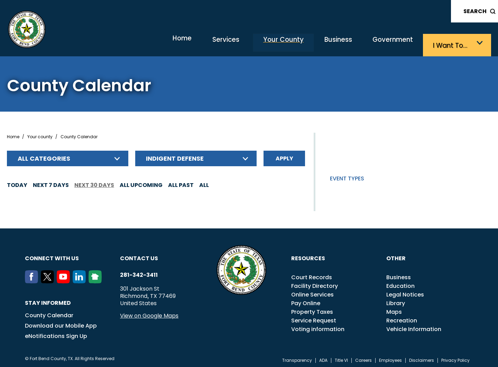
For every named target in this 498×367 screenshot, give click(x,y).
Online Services (312, 292)
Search (475, 11)
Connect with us (52, 256)
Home (146, 43)
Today (17, 183)
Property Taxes (312, 309)
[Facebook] (33, 278)
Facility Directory (314, 284)
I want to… (453, 43)
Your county (40, 134)
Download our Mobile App (61, 323)
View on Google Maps (149, 313)
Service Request (313, 318)
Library (395, 301)
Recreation (401, 318)
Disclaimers (421, 358)
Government (387, 43)
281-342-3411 (139, 272)
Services (198, 43)
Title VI (341, 358)
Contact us (139, 256)
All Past (181, 183)
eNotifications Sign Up (56, 334)
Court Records (311, 275)
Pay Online (305, 301)
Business (325, 43)
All (204, 183)
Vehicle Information (413, 327)
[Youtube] (65, 278)
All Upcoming (141, 183)
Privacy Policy (455, 358)
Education (400, 284)
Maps (394, 309)
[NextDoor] (96, 278)
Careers (363, 358)
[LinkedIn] (81, 278)
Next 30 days (94, 183)
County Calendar (49, 313)
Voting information (317, 327)
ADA (323, 358)
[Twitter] (49, 278)
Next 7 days (51, 183)
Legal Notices (405, 292)
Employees (390, 358)
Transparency (297, 358)
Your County (262, 43)
